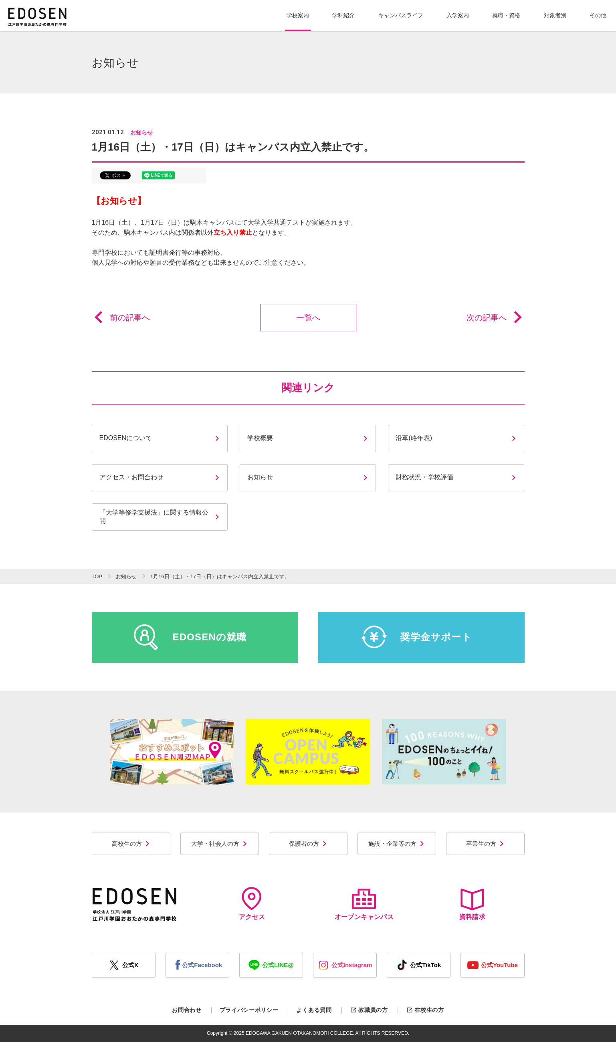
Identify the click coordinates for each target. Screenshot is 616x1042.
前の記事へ (121, 317)
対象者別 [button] (555, 15)
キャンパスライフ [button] (400, 15)
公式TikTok (418, 965)
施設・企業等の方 (396, 843)
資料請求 (472, 903)
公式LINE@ (271, 965)
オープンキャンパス (364, 903)
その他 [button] (598, 15)
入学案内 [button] (457, 15)
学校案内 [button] (298, 15)
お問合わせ (187, 1010)
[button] (298, 15)
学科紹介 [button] (343, 15)
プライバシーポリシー (249, 1010)
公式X (123, 965)
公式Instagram (345, 965)
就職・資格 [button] (506, 15)
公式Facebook (197, 965)
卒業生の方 (485, 843)
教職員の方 (369, 1010)
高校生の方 (131, 843)
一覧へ (308, 317)
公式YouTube (492, 965)
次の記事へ (496, 317)
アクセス (252, 903)
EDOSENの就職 (189, 637)
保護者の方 (308, 843)
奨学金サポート (416, 637)
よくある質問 (313, 1010)
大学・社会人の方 (219, 843)
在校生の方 (425, 1010)
